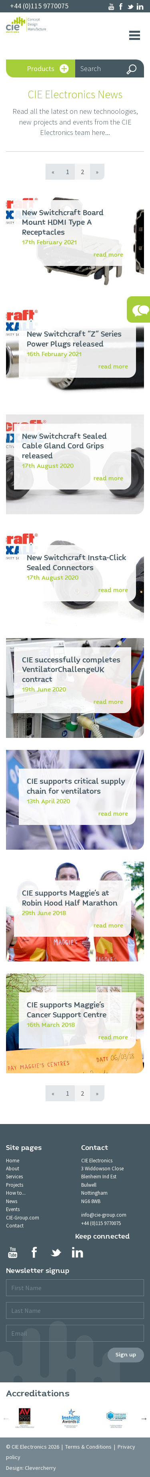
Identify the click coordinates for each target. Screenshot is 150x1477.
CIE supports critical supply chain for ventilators (76, 786)
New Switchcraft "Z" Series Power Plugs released (74, 339)
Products (48, 69)
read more (108, 255)
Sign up (126, 1354)
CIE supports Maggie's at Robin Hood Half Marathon (70, 898)
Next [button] (144, 1418)
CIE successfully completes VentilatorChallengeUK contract (71, 670)
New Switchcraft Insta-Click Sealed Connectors (76, 563)
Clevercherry (40, 1467)
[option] (29, 1418)
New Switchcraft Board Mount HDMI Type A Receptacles (63, 223)
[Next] (97, 172)
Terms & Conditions (88, 1446)
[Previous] (53, 172)
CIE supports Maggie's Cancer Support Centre (66, 1010)
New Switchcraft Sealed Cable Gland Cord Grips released (64, 446)
